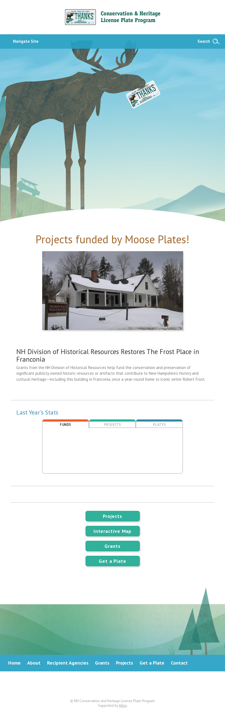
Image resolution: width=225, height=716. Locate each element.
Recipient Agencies (67, 663)
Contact (179, 663)
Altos (123, 705)
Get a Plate (112, 561)
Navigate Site (25, 41)
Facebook (112, 685)
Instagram (133, 685)
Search (204, 41)
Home (14, 663)
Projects (112, 516)
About (34, 663)
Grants (112, 546)
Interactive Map (113, 531)
